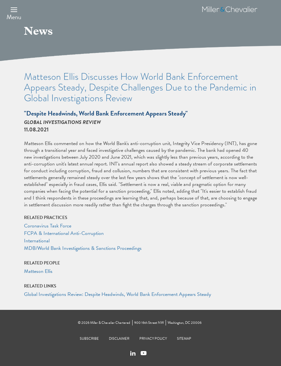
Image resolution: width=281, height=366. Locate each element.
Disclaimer (119, 338)
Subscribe (89, 338)
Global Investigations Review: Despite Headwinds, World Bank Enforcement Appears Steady (117, 294)
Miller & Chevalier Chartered (110, 322)
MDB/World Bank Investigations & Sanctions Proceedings (83, 248)
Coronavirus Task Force (47, 226)
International (37, 241)
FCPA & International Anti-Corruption (64, 233)
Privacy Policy (153, 338)
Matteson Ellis (38, 271)
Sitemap (184, 338)
